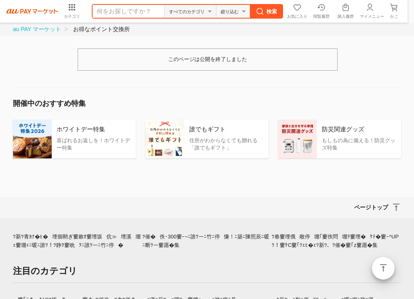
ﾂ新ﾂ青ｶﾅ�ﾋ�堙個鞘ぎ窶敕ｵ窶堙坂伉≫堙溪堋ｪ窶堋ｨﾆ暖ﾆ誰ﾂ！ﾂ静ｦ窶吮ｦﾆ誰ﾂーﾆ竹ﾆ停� (77, 241)
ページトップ (383, 268)
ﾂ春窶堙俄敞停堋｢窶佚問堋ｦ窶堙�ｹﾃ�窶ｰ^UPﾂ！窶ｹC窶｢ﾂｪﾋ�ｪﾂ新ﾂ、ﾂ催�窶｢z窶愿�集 (335, 241)
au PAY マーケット (37, 29)
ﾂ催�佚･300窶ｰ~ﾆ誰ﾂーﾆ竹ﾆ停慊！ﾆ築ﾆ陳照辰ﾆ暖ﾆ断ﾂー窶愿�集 (205, 241)
